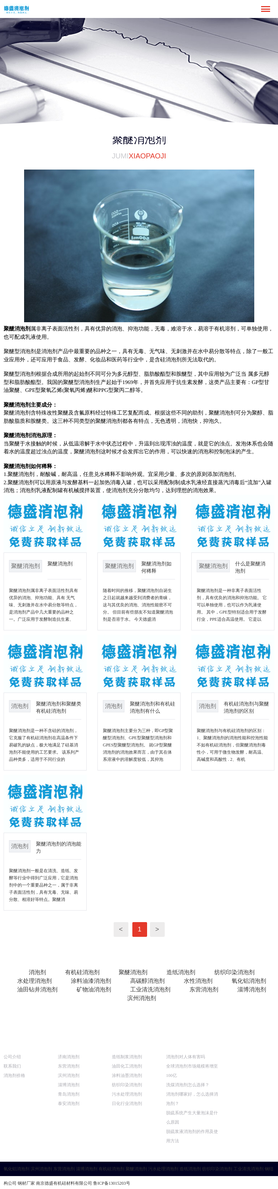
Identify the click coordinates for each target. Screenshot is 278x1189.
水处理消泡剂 (34, 981)
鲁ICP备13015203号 (111, 1183)
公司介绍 (12, 1056)
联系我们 (12, 1066)
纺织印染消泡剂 (234, 972)
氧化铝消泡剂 (249, 981)
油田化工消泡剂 (127, 1066)
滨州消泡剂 (141, 998)
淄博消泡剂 (251, 989)
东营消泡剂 (204, 989)
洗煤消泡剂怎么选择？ (187, 1084)
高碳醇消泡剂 (147, 981)
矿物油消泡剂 (94, 989)
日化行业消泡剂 (127, 1103)
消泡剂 (37, 972)
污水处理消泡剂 (127, 1094)
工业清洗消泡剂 (150, 989)
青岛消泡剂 (68, 1094)
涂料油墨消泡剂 (127, 1075)
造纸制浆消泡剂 (127, 1056)
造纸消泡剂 (181, 972)
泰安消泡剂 (68, 1103)
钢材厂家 (26, 1183)
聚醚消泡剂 (60, 563)
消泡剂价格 (14, 1075)
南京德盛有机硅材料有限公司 (64, 1183)
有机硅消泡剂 (82, 972)
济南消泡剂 (68, 1056)
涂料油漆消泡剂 (91, 981)
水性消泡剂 (198, 981)
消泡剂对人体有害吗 (185, 1056)
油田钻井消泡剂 (37, 989)
